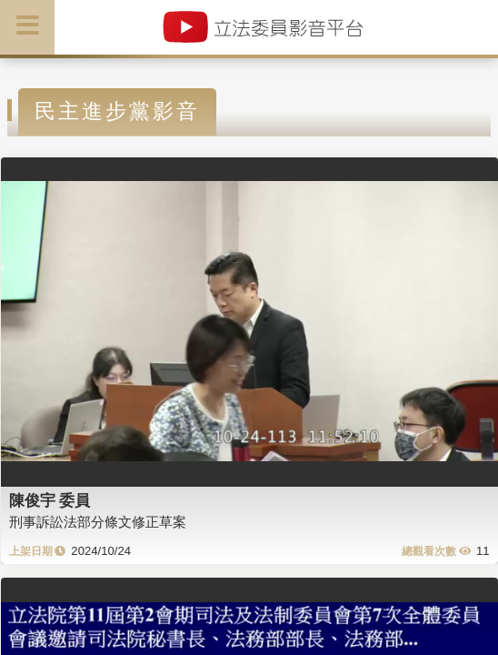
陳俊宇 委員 (50, 500)
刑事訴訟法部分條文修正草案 (97, 521)
